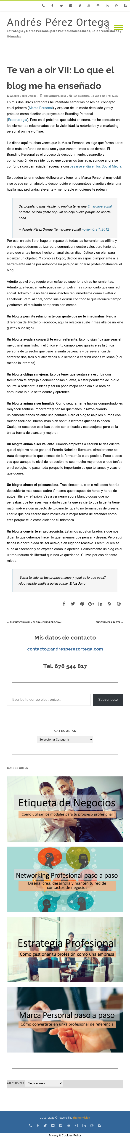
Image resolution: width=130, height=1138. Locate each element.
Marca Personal (41, 108)
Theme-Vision (81, 1117)
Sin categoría (82, 95)
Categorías (65, 731)
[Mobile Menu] (118, 28)
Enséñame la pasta (109, 622)
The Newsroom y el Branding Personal (34, 622)
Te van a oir (98, 95)
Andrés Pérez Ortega (58, 22)
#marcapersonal (100, 206)
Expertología (17, 120)
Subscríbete (108, 699)
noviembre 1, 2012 (95, 229)
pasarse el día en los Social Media (95, 166)
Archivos (15, 1083)
